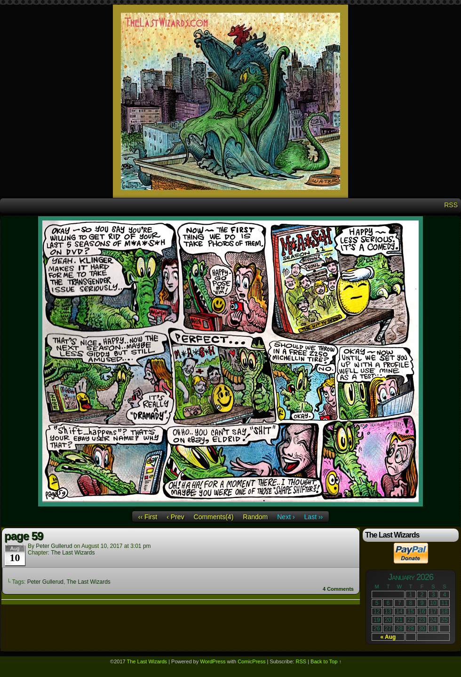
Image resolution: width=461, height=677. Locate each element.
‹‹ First (147, 517)
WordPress (212, 661)
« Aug (388, 637)
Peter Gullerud (54, 546)
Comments (338, 589)
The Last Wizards (73, 552)
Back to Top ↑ (326, 661)
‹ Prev (175, 517)
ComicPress (251, 661)
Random (255, 517)
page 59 (23, 536)
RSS (451, 205)
